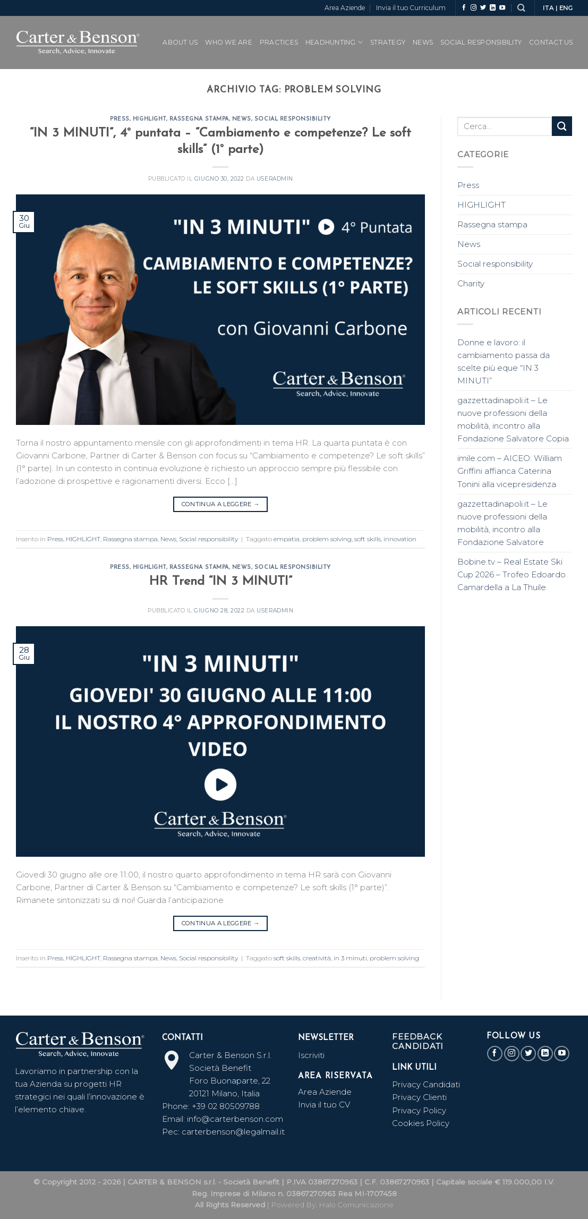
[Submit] (562, 126)
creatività (317, 958)
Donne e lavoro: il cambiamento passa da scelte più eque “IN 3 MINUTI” (503, 361)
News (423, 42)
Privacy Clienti (419, 1097)
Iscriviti (311, 1055)
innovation (400, 539)
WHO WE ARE (228, 42)
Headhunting (334, 42)
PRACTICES (279, 42)
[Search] (521, 8)
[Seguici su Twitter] (483, 8)
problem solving (327, 539)
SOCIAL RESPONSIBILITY (481, 42)
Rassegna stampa (199, 119)
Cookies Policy (420, 1123)
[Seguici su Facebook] (464, 8)
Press (120, 119)
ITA (548, 8)
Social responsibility (292, 119)
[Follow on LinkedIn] (493, 8)
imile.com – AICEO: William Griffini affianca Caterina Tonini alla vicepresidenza (509, 471)
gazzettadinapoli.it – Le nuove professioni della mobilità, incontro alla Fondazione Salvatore (502, 523)
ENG (566, 8)
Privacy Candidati (427, 1084)
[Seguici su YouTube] (502, 8)
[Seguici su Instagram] (473, 8)
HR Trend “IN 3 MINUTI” (220, 581)
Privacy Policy (419, 1110)
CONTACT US (551, 42)
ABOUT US (180, 42)
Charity (470, 283)
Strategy (387, 42)
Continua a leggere (221, 504)
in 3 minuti (350, 958)
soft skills (367, 539)
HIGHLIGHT (149, 119)
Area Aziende (345, 8)
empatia (287, 539)
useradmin (275, 178)
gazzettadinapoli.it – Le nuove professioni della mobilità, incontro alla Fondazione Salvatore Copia (513, 419)
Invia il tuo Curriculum (411, 8)
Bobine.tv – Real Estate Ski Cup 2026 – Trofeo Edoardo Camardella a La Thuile (511, 574)
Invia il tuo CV (324, 1104)
